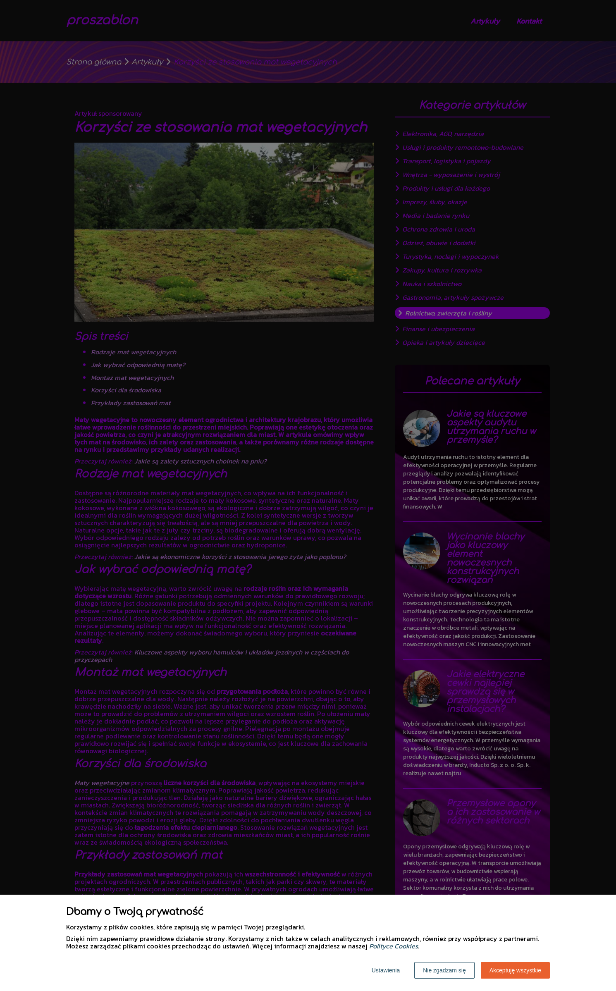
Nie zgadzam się (444, 970)
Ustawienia (386, 970)
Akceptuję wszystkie (515, 970)
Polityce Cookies (393, 946)
